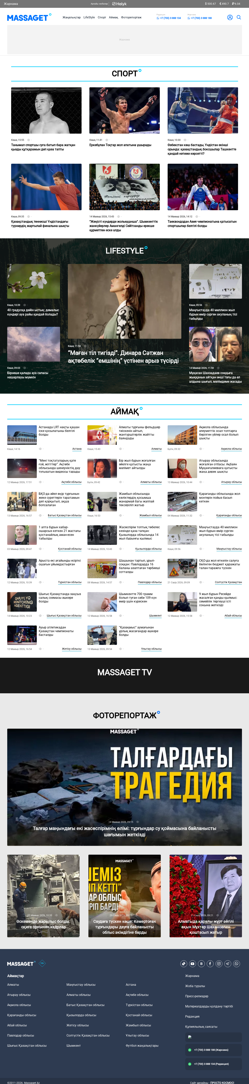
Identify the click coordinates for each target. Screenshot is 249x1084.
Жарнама (11, 4)
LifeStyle (89, 17)
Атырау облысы (231, 482)
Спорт (102, 17)
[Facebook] (210, 964)
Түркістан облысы (70, 582)
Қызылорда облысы (148, 548)
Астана (77, 448)
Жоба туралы (195, 986)
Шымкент (155, 615)
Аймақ (113, 17)
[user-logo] (230, 17)
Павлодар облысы (150, 582)
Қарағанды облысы (229, 515)
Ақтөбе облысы (71, 482)
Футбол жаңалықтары (142, 1045)
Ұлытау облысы (151, 648)
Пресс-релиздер (196, 996)
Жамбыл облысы (150, 515)
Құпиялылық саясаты (201, 1027)
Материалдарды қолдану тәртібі (209, 1006)
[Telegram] (228, 964)
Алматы (156, 448)
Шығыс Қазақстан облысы (64, 615)
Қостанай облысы (70, 548)
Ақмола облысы (231, 448)
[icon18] (42, 964)
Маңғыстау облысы (229, 548)
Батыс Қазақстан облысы (65, 515)
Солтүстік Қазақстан (228, 582)
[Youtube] (192, 964)
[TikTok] (184, 964)
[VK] (201, 964)
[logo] (29, 17)
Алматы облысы (151, 482)
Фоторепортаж (131, 17)
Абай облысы (233, 615)
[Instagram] (219, 964)
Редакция (192, 1016)
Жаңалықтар (72, 17)
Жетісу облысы (72, 648)
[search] (239, 17)
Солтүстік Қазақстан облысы (88, 1035)
